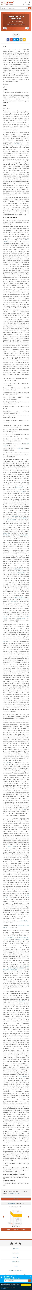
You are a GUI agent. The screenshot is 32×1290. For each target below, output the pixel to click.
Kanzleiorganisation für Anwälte (16, 1275)
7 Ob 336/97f (22, 938)
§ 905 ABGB (16, 144)
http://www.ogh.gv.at (13, 1193)
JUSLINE (16, 1248)
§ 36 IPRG (5, 641)
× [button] (30, 1276)
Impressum (16, 1262)
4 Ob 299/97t (19, 488)
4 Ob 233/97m (15, 516)
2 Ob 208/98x (21, 491)
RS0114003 (26, 939)
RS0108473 (21, 448)
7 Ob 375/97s (22, 925)
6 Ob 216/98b (24, 535)
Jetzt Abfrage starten (16, 1229)
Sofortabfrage (11, 1203)
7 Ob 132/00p (21, 809)
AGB (16, 1266)
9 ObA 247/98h (11, 520)
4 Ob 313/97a (24, 921)
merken (16, 1199)
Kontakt (16, 1257)
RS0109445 (18, 939)
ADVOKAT (16, 1253)
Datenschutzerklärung (16, 1270)
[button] (3, 1216)
